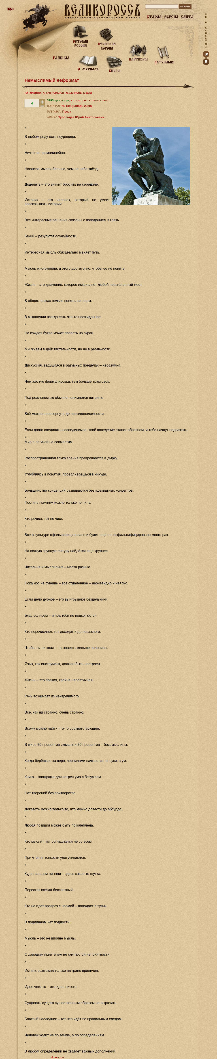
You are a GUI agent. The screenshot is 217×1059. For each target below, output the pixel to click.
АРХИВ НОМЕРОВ (53, 92)
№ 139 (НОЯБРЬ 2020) (79, 92)
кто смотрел (79, 100)
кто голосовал (98, 100)
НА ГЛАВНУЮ (33, 92)
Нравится (57, 1057)
